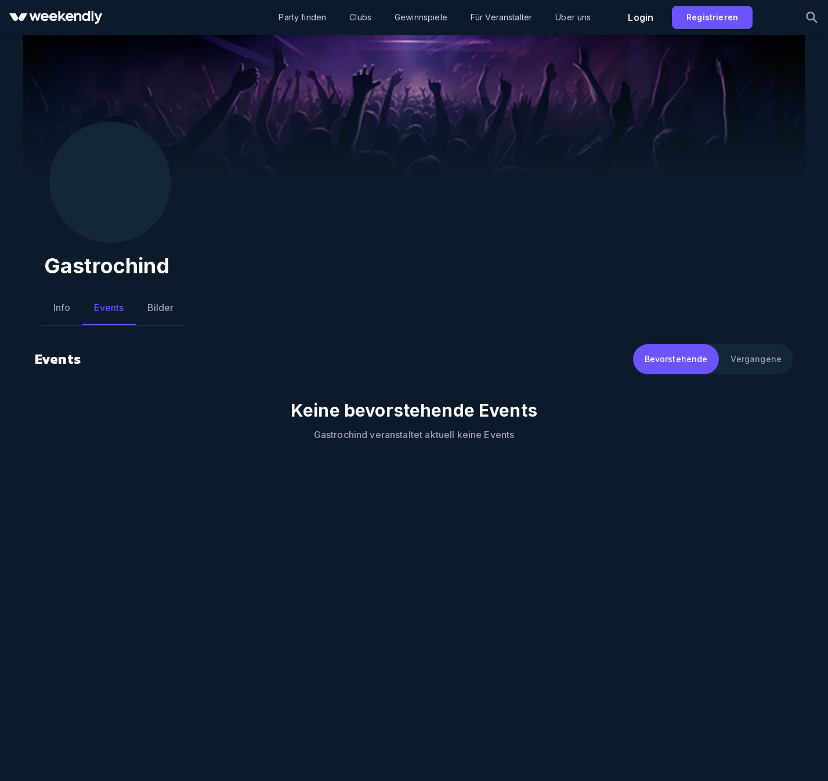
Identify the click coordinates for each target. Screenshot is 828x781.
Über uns (573, 17)
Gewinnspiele (421, 17)
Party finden (302, 17)
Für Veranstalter (501, 17)
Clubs (360, 17)
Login (640, 17)
